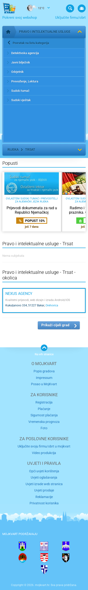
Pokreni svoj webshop (19, 17)
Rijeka (13, 149)
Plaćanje (44, 409)
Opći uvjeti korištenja (44, 471)
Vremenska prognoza (44, 422)
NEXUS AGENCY (18, 293)
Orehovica (52, 305)
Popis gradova (44, 371)
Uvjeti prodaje (44, 490)
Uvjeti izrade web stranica (44, 484)
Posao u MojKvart (44, 384)
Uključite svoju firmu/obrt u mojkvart (44, 446)
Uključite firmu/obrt (70, 17)
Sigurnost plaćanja (44, 415)
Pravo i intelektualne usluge (44, 31)
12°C (33, 8)
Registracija (44, 402)
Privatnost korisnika (44, 503)
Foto (44, 428)
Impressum (44, 378)
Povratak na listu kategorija (31, 43)
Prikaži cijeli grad (55, 325)
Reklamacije (44, 497)
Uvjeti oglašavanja (44, 477)
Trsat (30, 149)
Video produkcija (44, 453)
